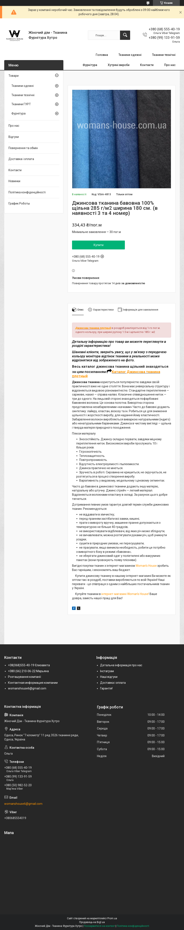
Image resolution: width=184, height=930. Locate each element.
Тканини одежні (130, 55)
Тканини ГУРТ (21, 104)
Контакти (147, 65)
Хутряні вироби (118, 65)
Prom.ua (112, 918)
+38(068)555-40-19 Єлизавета (29, 665)
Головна (102, 55)
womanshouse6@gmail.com (27, 688)
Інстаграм (107, 671)
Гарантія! (106, 688)
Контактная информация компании (33, 682)
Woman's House (146, 565)
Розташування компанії (24, 676)
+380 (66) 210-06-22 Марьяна (28, 671)
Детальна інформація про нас (121, 665)
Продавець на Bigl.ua (92, 922)
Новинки (14, 181)
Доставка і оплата (21, 159)
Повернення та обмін (23, 148)
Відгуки (13, 137)
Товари (13, 75)
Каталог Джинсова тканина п (116, 374)
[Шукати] (125, 35)
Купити (99, 245)
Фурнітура (90, 65)
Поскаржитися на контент (99, 926)
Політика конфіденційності (27, 192)
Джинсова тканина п (88, 328)
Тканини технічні (164, 55)
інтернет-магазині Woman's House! (125, 594)
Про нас (170, 65)
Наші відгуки (108, 676)
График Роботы (19, 203)
